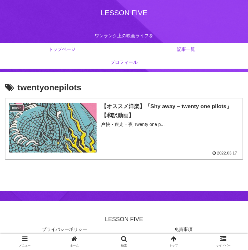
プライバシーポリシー (64, 229)
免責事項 (183, 229)
